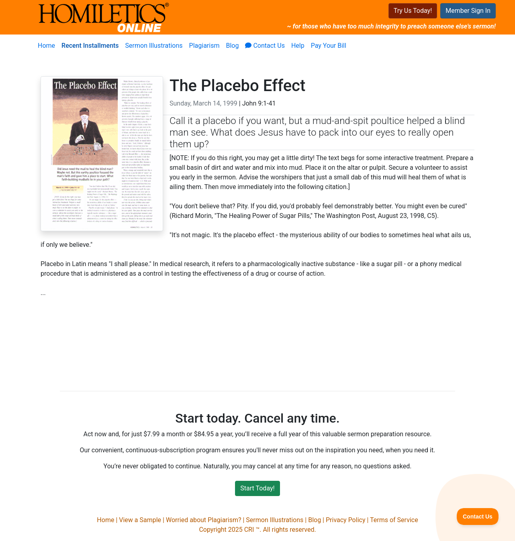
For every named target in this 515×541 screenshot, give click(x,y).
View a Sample (140, 520)
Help (298, 45)
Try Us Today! (413, 10)
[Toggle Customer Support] (478, 516)
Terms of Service (394, 520)
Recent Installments (90, 45)
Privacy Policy (346, 520)
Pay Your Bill (328, 45)
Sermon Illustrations (154, 45)
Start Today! (257, 488)
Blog (232, 45)
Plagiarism (204, 45)
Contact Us (265, 45)
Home (46, 45)
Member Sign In (468, 10)
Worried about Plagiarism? (203, 520)
